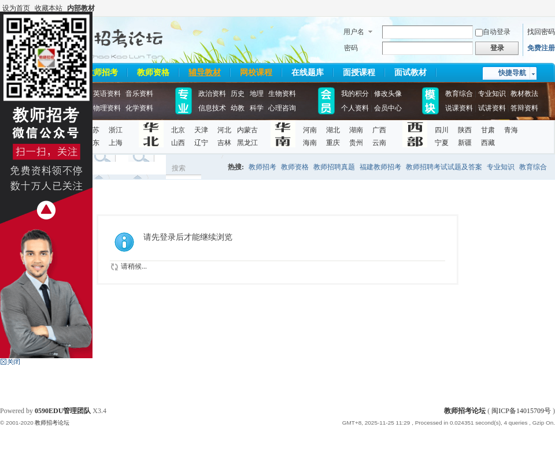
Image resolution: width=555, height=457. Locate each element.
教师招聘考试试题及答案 (444, 167)
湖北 (333, 130)
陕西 (465, 130)
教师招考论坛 (465, 411)
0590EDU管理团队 (63, 411)
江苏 (92, 130)
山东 (92, 143)
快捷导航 (512, 73)
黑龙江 (247, 143)
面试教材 (410, 72)
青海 (511, 130)
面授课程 (359, 72)
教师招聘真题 (334, 167)
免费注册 (541, 48)
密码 (351, 48)
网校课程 (256, 72)
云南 (379, 143)
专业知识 (501, 167)
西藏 (488, 143)
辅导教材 (204, 72)
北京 (178, 130)
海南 (310, 143)
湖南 (356, 130)
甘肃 (488, 130)
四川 (442, 130)
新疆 (465, 143)
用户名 (353, 32)
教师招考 (102, 72)
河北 (224, 130)
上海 (116, 143)
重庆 (333, 143)
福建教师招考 (380, 167)
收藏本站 (48, 8)
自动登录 (492, 32)
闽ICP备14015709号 (521, 411)
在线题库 (307, 72)
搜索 (179, 168)
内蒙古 (247, 130)
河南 (310, 130)
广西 (379, 130)
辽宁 (201, 143)
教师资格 (153, 72)
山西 (178, 143)
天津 (201, 130)
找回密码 (541, 32)
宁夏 (442, 143)
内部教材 (81, 8)
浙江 (116, 130)
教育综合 (533, 167)
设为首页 (16, 8)
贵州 (356, 143)
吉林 (224, 143)
